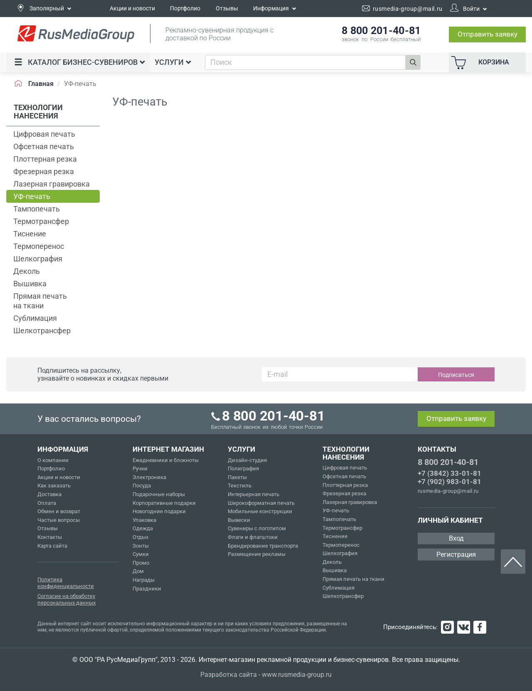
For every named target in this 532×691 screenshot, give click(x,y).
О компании (53, 460)
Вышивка (30, 283)
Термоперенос (38, 246)
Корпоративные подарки (164, 503)
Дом (138, 571)
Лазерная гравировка (51, 184)
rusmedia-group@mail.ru (448, 491)
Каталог (79, 62)
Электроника (149, 477)
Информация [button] (274, 8)
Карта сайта (52, 546)
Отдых (140, 537)
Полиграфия (243, 468)
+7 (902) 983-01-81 (449, 481)
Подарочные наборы (159, 494)
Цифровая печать (44, 134)
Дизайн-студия (247, 460)
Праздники (147, 588)
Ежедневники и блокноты (166, 460)
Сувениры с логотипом (257, 528)
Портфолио (185, 8)
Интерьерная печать (253, 494)
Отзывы (227, 8)
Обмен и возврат (58, 511)
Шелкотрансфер (42, 330)
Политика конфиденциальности (65, 582)
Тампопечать (36, 208)
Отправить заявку (487, 34)
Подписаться (456, 374)
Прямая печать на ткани (40, 301)
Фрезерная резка (43, 171)
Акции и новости (132, 8)
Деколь (26, 271)
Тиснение (29, 233)
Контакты (49, 537)
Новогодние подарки (159, 511)
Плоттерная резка (45, 159)
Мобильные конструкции (260, 511)
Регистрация (456, 554)
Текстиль (239, 485)
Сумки (141, 554)
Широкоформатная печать (261, 503)
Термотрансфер (41, 221)
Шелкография (37, 258)
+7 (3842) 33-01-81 (449, 473)
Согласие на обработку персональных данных (66, 599)
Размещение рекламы (257, 554)
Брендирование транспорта (263, 546)
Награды (144, 580)
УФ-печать (31, 196)
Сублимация (35, 318)
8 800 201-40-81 (448, 462)
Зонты (141, 546)
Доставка (49, 494)
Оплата (46, 503)
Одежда (143, 528)
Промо (141, 563)
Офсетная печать (43, 146)
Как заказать (54, 485)
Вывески (239, 520)
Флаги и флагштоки (253, 537)
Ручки (140, 468)
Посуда (142, 485)
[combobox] (305, 62)
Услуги (173, 62)
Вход (456, 538)
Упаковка (144, 520)
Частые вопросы (58, 520)
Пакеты (237, 477)
